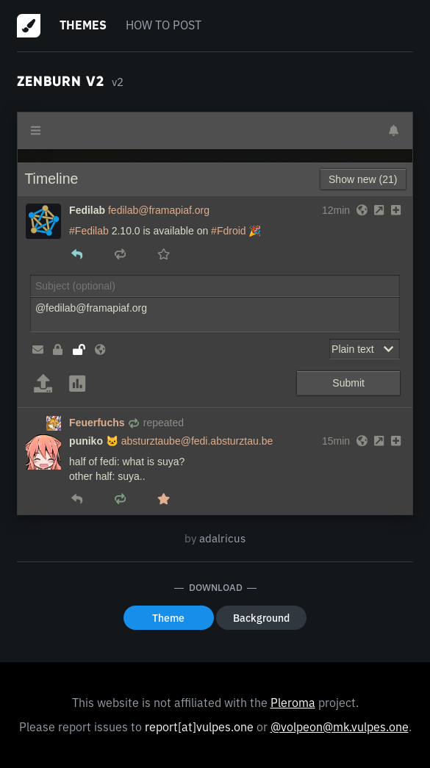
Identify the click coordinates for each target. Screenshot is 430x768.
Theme (168, 618)
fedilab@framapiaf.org (158, 210)
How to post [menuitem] (163, 25)
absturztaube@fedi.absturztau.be (197, 441)
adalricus (222, 538)
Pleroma (292, 702)
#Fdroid (228, 231)
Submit (348, 383)
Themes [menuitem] (83, 25)
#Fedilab (89, 231)
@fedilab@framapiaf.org (215, 314)
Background (261, 618)
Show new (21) (363, 179)
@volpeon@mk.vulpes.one (339, 726)
